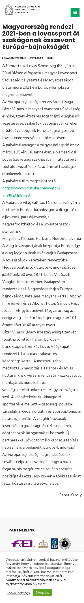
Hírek (51, 58)
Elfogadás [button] (42, 593)
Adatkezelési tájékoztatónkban (29, 580)
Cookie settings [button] (18, 593)
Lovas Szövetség (14, 58)
